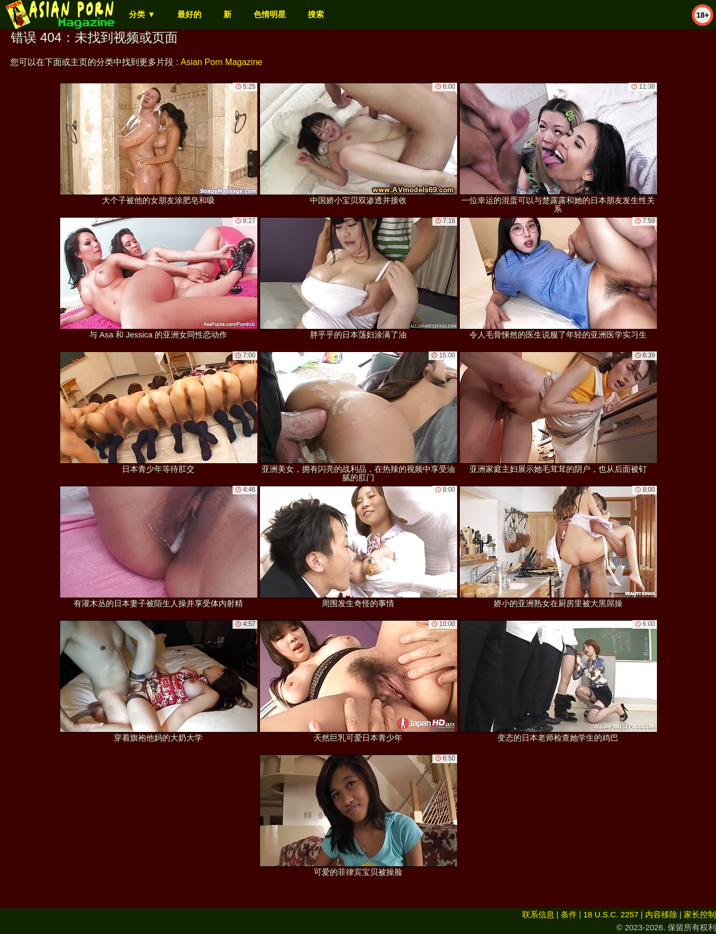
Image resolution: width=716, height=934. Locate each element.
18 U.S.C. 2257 (611, 914)
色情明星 (270, 14)
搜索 (316, 14)
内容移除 (661, 914)
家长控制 (700, 914)
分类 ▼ (142, 14)
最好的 (189, 14)
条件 (569, 914)
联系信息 (538, 914)
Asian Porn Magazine (221, 62)
